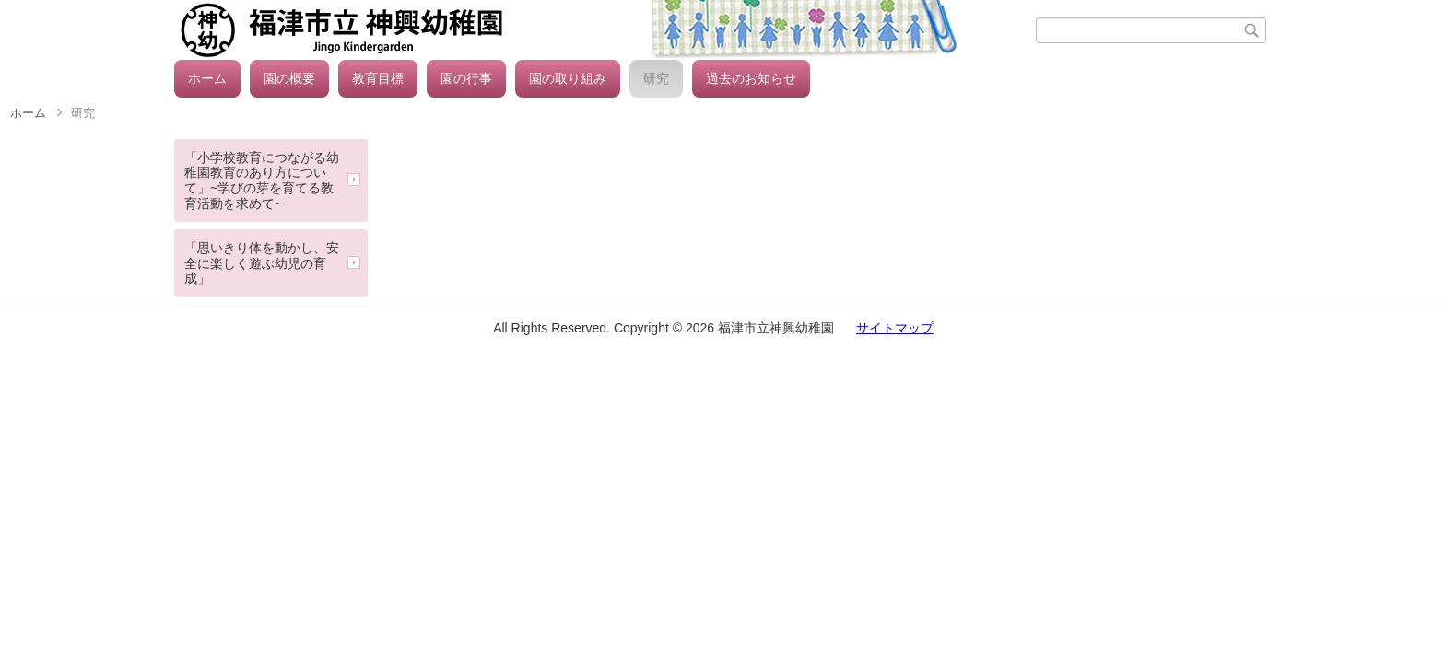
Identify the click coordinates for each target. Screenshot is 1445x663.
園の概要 (289, 78)
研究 (656, 78)
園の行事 (466, 78)
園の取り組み (567, 78)
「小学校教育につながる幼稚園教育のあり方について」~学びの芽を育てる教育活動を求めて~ (261, 180)
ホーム (207, 78)
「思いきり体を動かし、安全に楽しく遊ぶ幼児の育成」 (261, 263)
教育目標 (378, 78)
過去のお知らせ (751, 78)
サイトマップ (895, 327)
